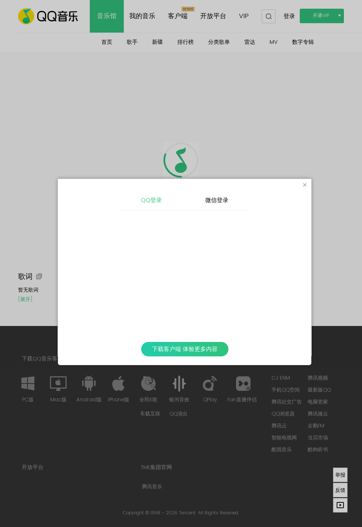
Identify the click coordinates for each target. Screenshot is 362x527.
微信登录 (216, 200)
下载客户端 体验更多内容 (185, 349)
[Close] (304, 185)
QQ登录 (151, 200)
